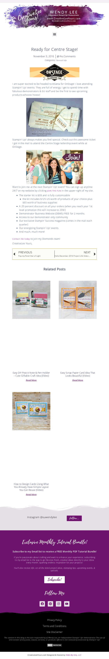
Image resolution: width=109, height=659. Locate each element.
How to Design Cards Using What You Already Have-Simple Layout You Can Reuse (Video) (31, 487)
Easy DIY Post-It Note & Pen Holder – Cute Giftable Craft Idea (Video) (31, 374)
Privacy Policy (54, 620)
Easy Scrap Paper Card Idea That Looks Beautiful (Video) (77, 374)
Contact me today (22, 238)
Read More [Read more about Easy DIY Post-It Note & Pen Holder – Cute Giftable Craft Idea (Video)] (31, 380)
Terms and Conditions (54, 626)
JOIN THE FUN (55, 190)
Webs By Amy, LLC (73, 655)
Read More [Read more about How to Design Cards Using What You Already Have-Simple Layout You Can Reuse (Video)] (31, 495)
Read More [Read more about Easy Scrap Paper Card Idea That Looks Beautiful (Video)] (77, 380)
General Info (62, 60)
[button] (54, 34)
